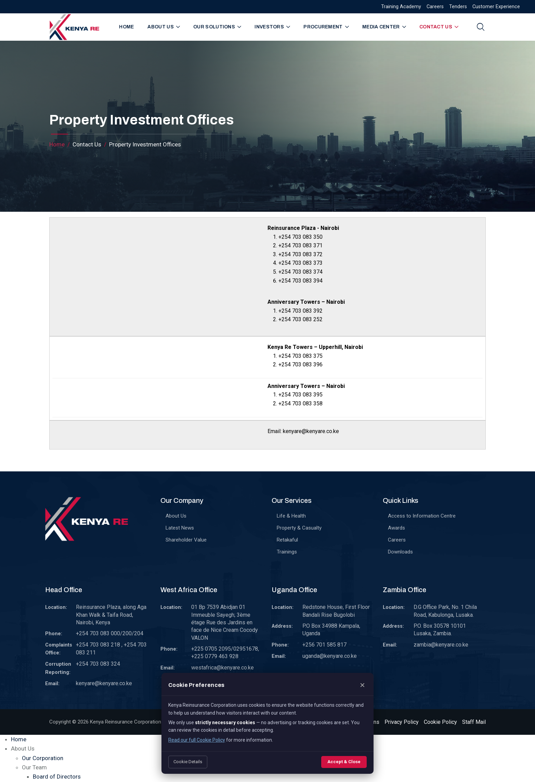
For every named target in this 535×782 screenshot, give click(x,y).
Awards (396, 528)
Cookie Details (187, 761)
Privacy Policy (401, 722)
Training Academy (401, 7)
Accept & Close (344, 761)
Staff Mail (474, 722)
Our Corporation (42, 758)
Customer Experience (496, 7)
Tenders (458, 7)
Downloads (400, 552)
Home (126, 26)
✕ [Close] (362, 685)
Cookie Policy (440, 722)
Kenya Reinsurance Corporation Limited (134, 722)
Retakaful (287, 540)
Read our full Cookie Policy (196, 740)
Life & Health (291, 516)
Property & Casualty (299, 528)
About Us (176, 516)
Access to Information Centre (422, 516)
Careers (435, 7)
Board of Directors (57, 776)
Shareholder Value (186, 540)
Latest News (180, 528)
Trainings (287, 552)
